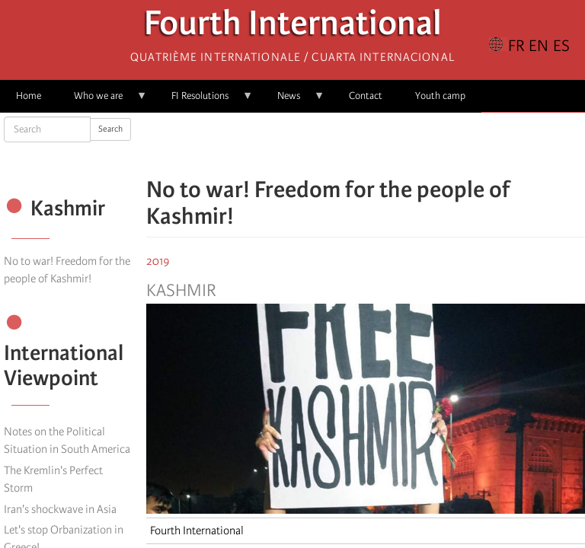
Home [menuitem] (28, 95)
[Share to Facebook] (323, 144)
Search (110, 129)
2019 (158, 261)
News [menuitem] (292, 101)
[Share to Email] (387, 144)
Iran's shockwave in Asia (60, 509)
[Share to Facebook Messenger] (365, 144)
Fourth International (293, 27)
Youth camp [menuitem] (440, 95)
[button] (408, 144)
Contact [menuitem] (365, 95)
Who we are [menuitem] (102, 101)
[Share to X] (344, 144)
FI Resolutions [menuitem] (204, 101)
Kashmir (181, 291)
